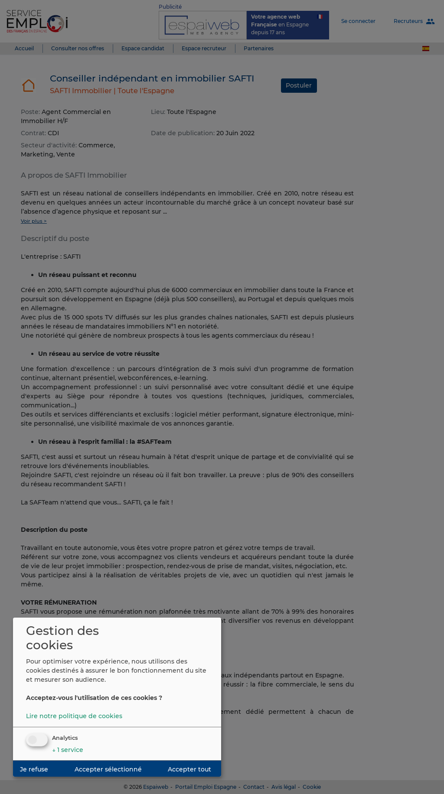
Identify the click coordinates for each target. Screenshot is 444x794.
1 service (67, 750)
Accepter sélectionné (108, 769)
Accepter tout (189, 769)
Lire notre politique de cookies (74, 716)
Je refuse (34, 769)
